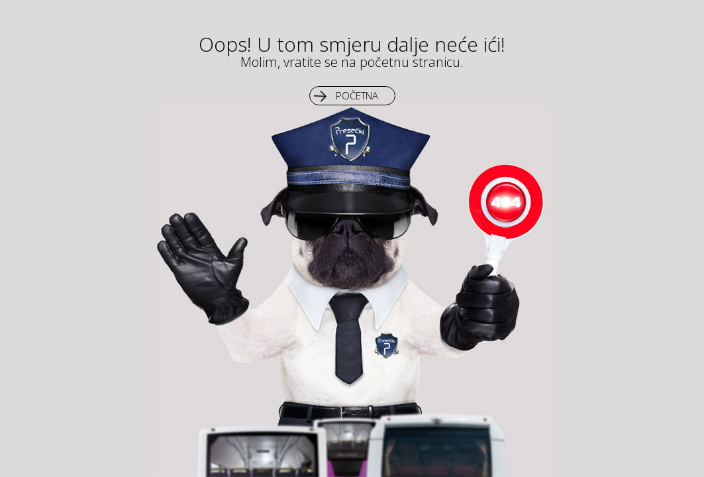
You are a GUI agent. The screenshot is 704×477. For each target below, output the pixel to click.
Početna (357, 95)
